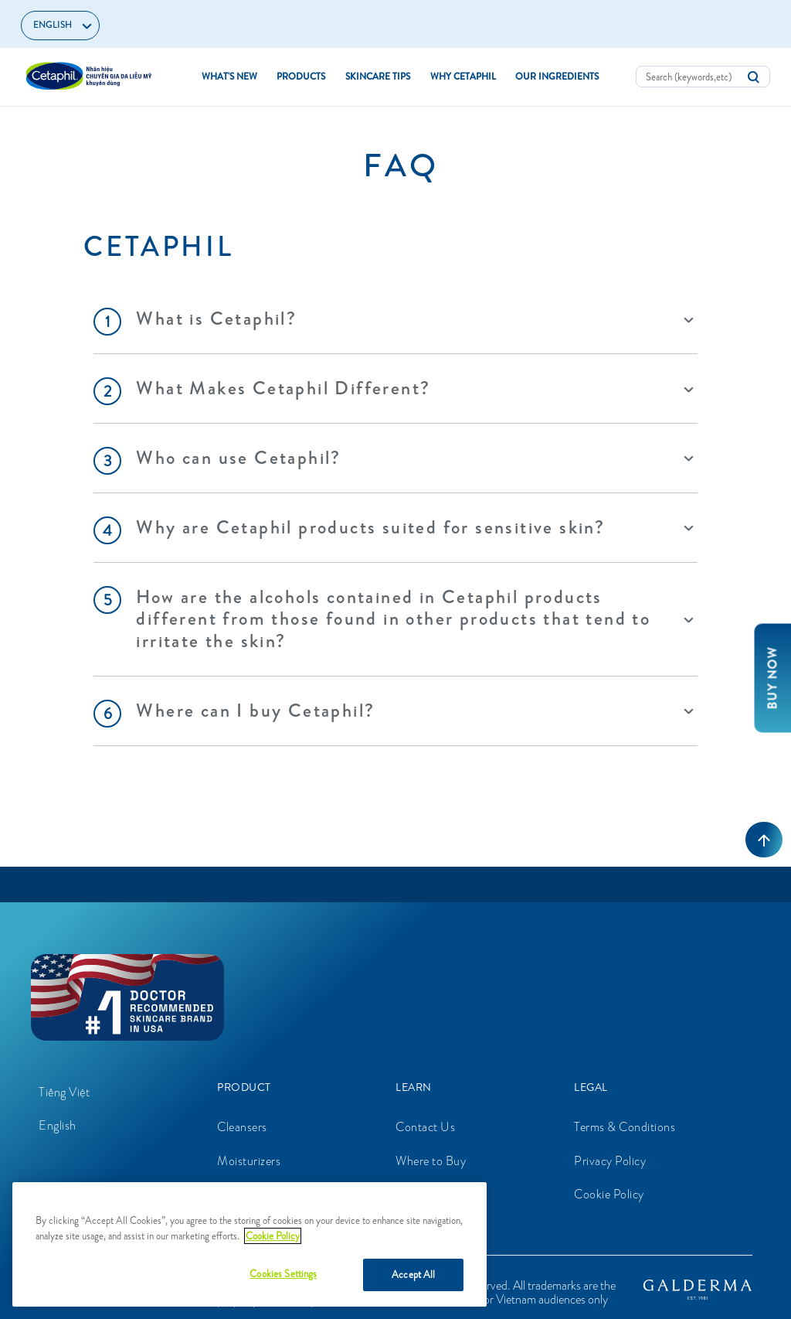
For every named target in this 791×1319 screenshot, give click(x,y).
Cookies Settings (283, 1273)
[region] (249, 1244)
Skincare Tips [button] (377, 76)
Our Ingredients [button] (557, 76)
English (57, 1125)
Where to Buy (431, 1161)
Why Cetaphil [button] (463, 76)
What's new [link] (229, 76)
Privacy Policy (610, 1161)
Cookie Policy (609, 1194)
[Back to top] (764, 839)
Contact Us (425, 1127)
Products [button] (301, 76)
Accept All (413, 1274)
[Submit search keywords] (753, 77)
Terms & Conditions (624, 1127)
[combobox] (703, 76)
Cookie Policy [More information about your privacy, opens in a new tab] (273, 1235)
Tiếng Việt (64, 1092)
